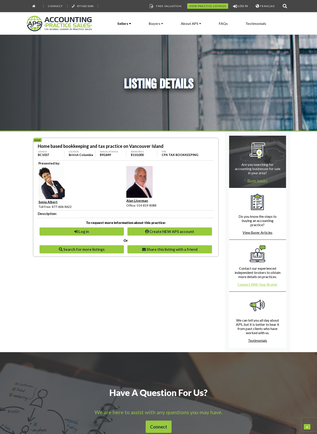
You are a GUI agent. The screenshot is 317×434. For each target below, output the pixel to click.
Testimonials (255, 23)
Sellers (124, 23)
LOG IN (240, 6)
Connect (55, 6)
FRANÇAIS (265, 6)
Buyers (156, 23)
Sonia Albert (48, 202)
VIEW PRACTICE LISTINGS (207, 6)
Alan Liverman (137, 201)
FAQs (223, 23)
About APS (191, 23)
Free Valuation (165, 6)
